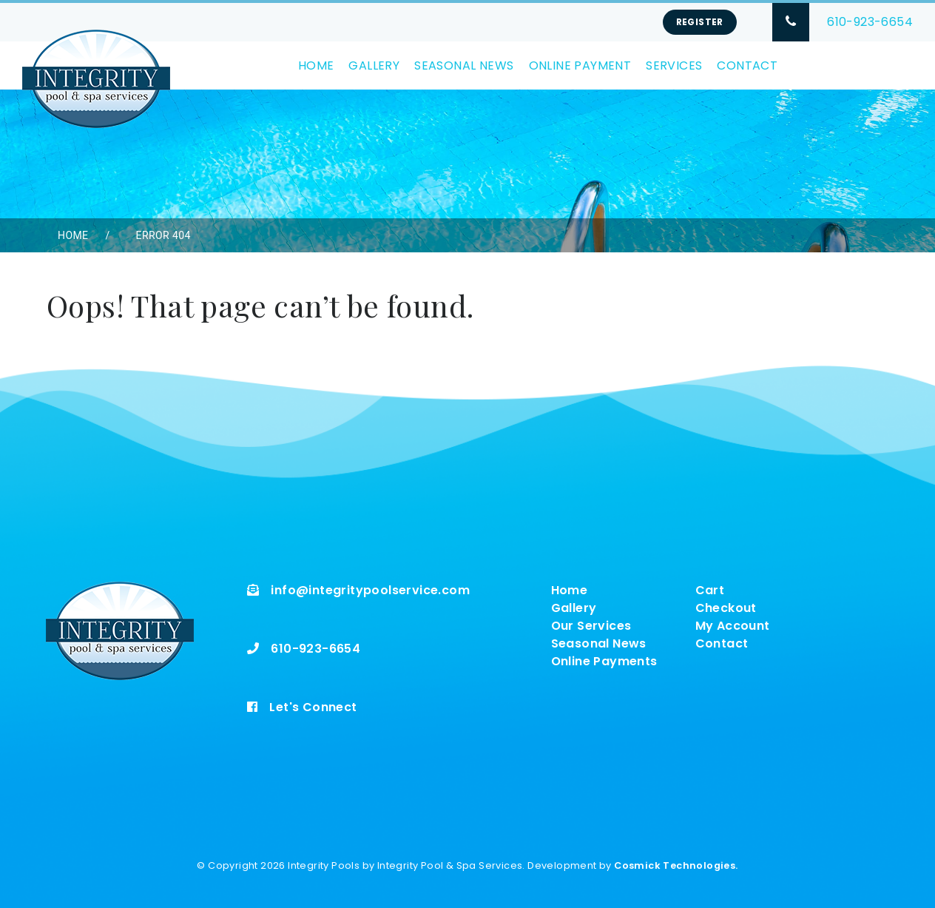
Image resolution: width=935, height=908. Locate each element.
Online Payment (580, 65)
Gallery (373, 65)
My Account (732, 625)
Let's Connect (313, 707)
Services (674, 65)
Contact (747, 65)
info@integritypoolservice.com (370, 590)
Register (699, 22)
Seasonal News (463, 65)
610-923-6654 (870, 21)
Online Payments (604, 661)
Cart (710, 590)
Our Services (591, 625)
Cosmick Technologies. (675, 865)
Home (316, 65)
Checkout (726, 607)
